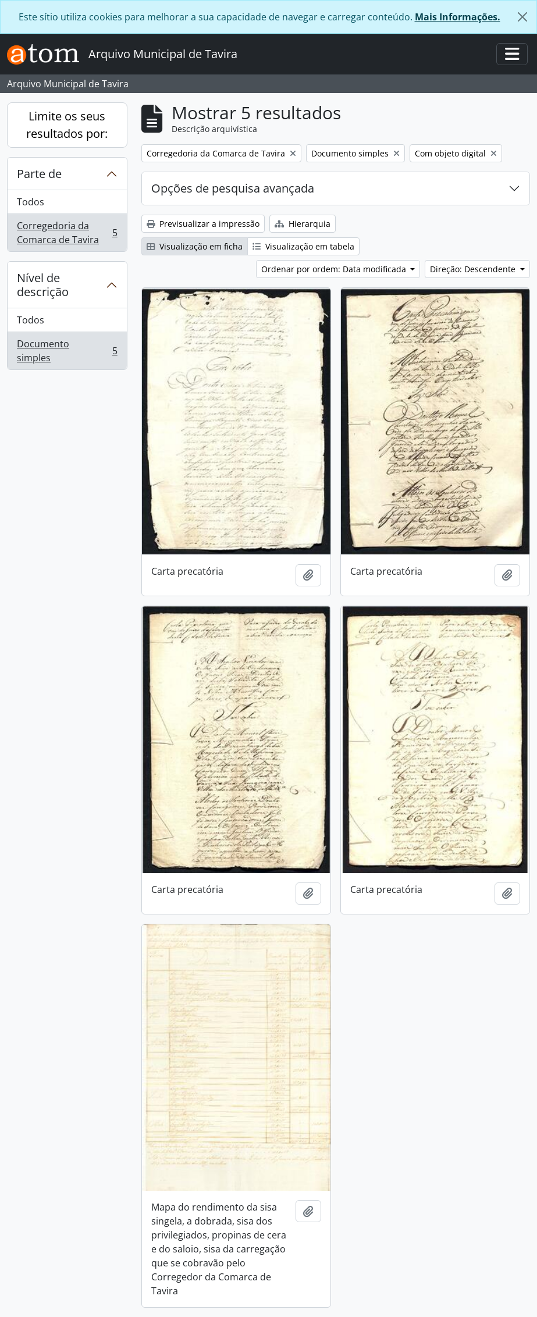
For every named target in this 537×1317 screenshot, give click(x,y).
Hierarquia (302, 223)
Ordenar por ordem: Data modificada (334, 269)
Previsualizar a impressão (203, 223)
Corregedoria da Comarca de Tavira (67, 232)
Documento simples (67, 350)
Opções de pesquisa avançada (232, 188)
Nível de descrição (43, 285)
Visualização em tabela (303, 246)
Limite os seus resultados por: (67, 124)
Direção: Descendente (474, 269)
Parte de (39, 173)
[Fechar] (522, 17)
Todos (30, 201)
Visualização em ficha (195, 246)
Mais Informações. (457, 16)
